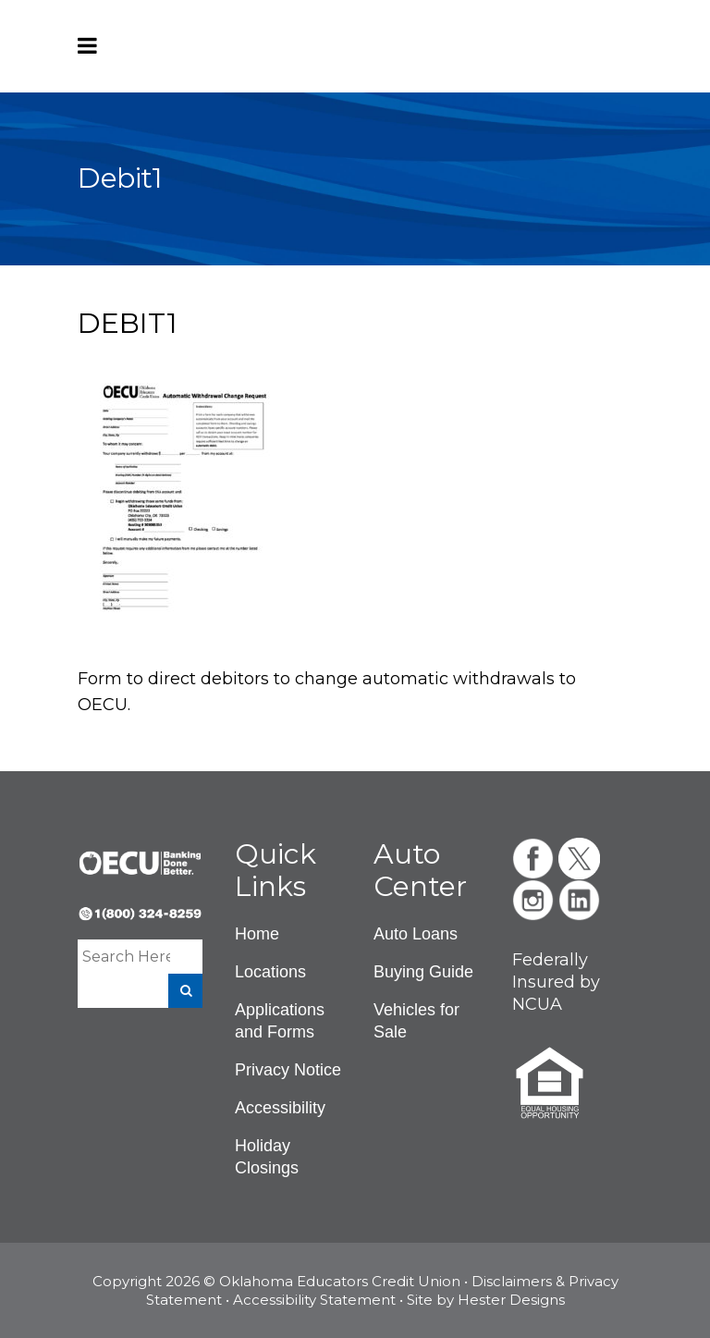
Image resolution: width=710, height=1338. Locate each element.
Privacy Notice (288, 1070)
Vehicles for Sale (416, 1020)
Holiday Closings (267, 1156)
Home (257, 934)
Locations (270, 972)
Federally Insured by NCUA (556, 982)
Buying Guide (423, 972)
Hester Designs (511, 1299)
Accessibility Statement (314, 1299)
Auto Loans (415, 934)
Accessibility (280, 1108)
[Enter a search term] (126, 956)
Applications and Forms (279, 1020)
